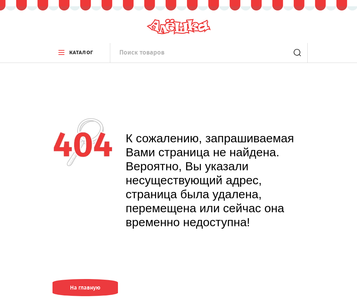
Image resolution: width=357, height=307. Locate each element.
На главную (85, 287)
